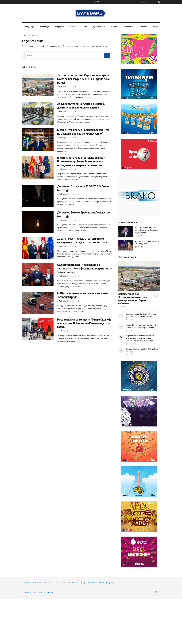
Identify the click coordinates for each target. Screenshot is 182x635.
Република (59, 27)
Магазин (143, 27)
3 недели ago (141, 236)
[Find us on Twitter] (156, 592)
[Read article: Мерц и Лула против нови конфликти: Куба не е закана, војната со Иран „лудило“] (38, 139)
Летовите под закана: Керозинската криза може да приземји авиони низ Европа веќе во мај (83, 79)
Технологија (128, 27)
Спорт (155, 27)
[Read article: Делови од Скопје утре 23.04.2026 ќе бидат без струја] (38, 196)
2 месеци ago (141, 247)
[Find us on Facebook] (152, 592)
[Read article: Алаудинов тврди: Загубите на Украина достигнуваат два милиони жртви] (38, 113)
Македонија (29, 27)
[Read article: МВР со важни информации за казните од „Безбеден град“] (38, 303)
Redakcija (62, 86)
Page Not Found (33, 35)
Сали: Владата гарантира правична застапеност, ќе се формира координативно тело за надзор (84, 268)
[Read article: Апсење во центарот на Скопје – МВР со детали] (125, 245)
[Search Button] (158, 2)
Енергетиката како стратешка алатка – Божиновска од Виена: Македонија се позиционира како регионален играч (81, 161)
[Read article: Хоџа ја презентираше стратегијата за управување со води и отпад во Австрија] (38, 248)
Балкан (73, 27)
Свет (85, 27)
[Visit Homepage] (91, 13)
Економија (44, 27)
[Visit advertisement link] (139, 49)
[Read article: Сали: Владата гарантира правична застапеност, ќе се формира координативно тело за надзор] (38, 274)
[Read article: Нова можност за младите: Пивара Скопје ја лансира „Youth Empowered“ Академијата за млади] (38, 329)
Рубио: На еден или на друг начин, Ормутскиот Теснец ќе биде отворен (146, 230)
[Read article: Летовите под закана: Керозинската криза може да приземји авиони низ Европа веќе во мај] (38, 85)
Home (24, 35)
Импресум (110, 583)
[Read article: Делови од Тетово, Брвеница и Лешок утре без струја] (38, 222)
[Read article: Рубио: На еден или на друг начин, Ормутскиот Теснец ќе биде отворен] (125, 231)
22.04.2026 (71, 86)
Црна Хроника (99, 27)
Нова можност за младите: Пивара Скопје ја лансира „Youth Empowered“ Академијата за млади (84, 323)
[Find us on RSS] (159, 592)
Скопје (114, 27)
